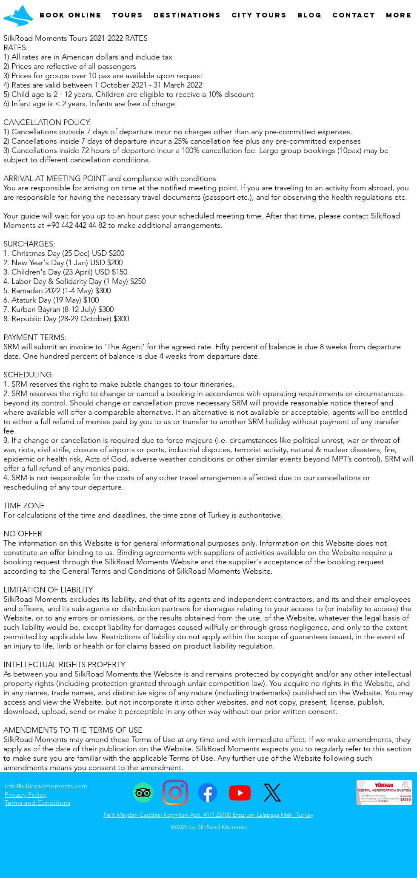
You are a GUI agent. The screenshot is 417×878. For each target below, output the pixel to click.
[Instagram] (175, 792)
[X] (272, 792)
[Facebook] (207, 792)
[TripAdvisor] (143, 792)
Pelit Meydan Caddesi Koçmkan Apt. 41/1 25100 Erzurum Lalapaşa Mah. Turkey (208, 815)
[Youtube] (240, 792)
